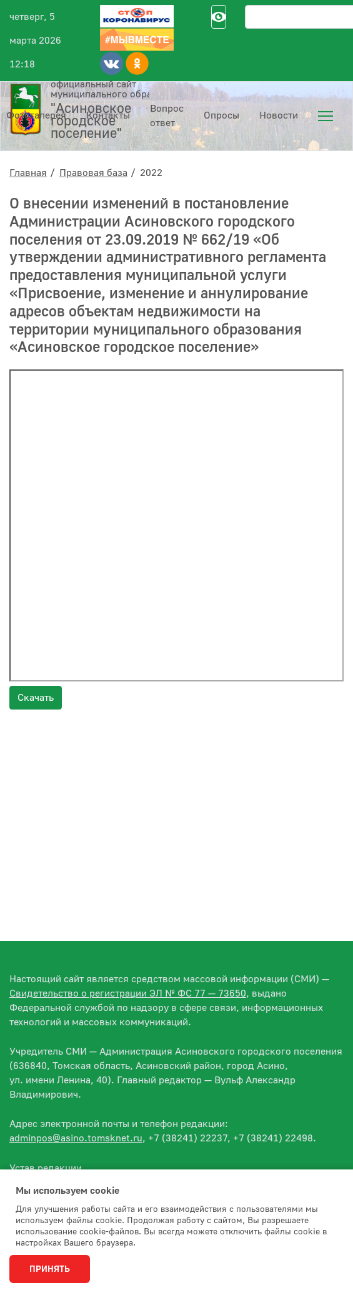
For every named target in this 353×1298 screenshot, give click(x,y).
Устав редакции (45, 1168)
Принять (49, 1269)
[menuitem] (325, 116)
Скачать (35, 697)
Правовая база (93, 173)
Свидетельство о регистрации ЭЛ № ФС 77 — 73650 (127, 993)
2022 (151, 173)
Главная (28, 173)
